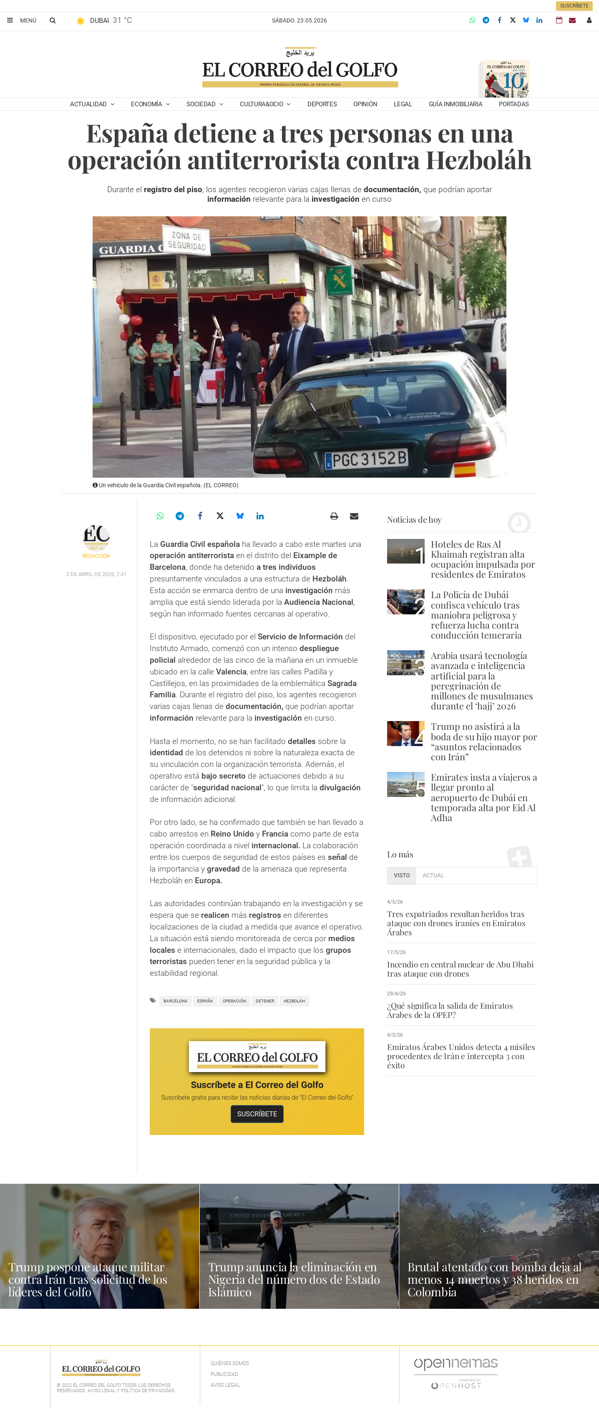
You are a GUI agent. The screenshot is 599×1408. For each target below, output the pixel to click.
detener (265, 1001)
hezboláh (294, 1001)
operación (234, 1001)
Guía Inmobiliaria (456, 104)
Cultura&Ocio (262, 104)
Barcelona (176, 1001)
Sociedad (201, 104)
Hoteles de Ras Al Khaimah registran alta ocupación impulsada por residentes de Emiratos (483, 559)
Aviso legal (225, 1385)
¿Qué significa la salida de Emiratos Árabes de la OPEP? (450, 1010)
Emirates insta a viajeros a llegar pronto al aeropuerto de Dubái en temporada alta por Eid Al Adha (484, 797)
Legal (403, 104)
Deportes (322, 104)
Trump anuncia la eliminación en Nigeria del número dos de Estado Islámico (294, 1279)
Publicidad (224, 1374)
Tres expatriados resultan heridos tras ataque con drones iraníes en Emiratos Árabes (456, 922)
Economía (147, 104)
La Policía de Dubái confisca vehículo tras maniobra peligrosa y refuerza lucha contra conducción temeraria (476, 614)
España (205, 1001)
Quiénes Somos (230, 1363)
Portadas (514, 104)
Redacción (96, 556)
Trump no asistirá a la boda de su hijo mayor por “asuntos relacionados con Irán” (484, 741)
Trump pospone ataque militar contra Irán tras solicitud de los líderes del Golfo (88, 1279)
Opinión (365, 104)
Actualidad (89, 104)
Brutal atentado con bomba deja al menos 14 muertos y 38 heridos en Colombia (495, 1279)
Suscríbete (574, 6)
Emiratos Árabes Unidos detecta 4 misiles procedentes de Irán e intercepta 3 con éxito (461, 1055)
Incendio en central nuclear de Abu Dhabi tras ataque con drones (460, 969)
